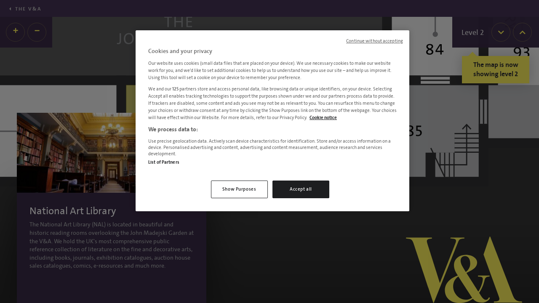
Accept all (301, 189)
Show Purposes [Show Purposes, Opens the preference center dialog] (239, 189)
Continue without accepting (374, 41)
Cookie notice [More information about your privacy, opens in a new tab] (323, 117)
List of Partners (163, 162)
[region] (272, 120)
